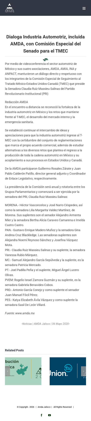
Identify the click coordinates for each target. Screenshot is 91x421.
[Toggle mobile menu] (84, 8)
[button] (7, 371)
